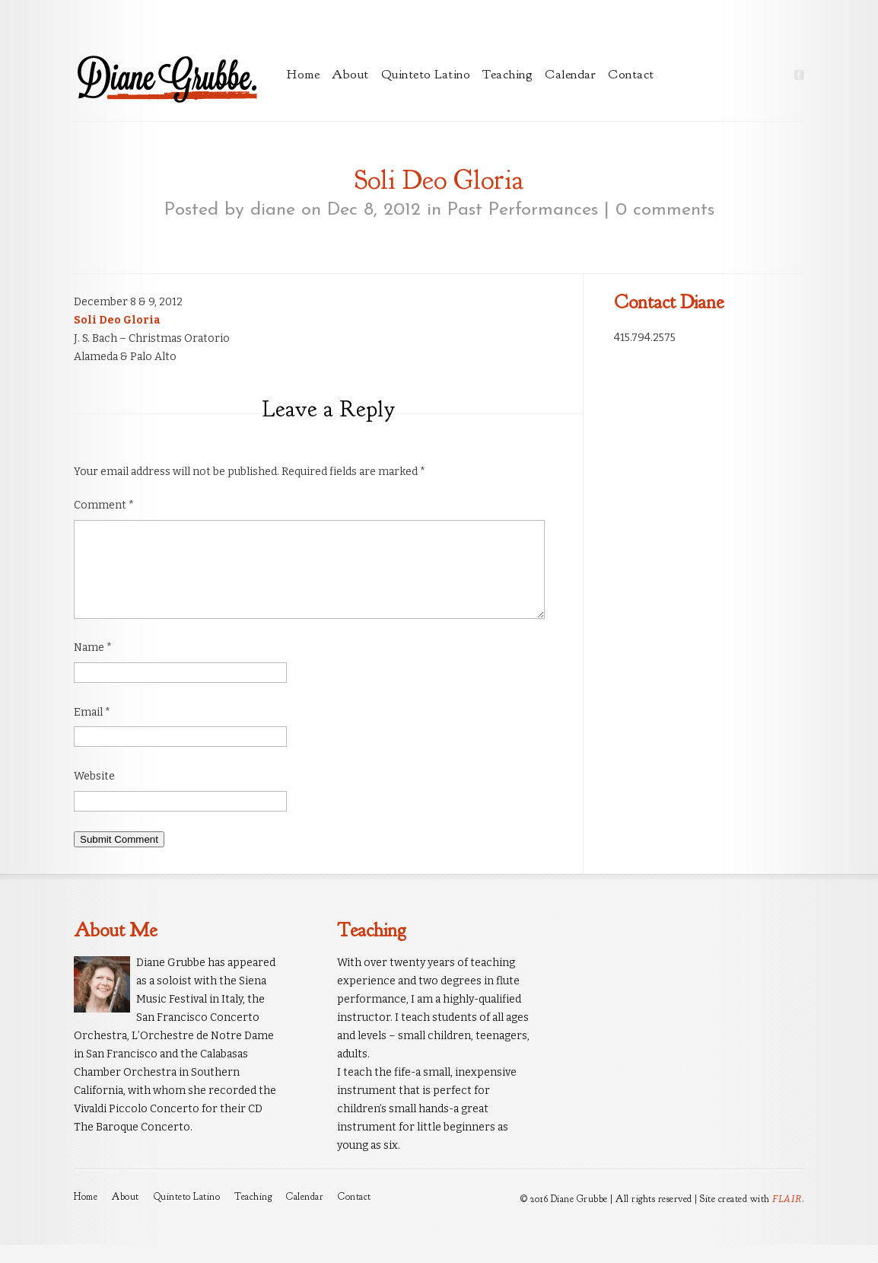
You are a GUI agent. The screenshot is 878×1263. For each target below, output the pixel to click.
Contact (631, 74)
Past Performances (522, 210)
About (350, 74)
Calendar (570, 74)
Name (93, 665)
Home (303, 74)
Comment (104, 505)
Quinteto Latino (426, 74)
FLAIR (787, 1217)
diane (272, 210)
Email (92, 730)
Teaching (507, 74)
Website (94, 794)
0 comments (665, 210)
